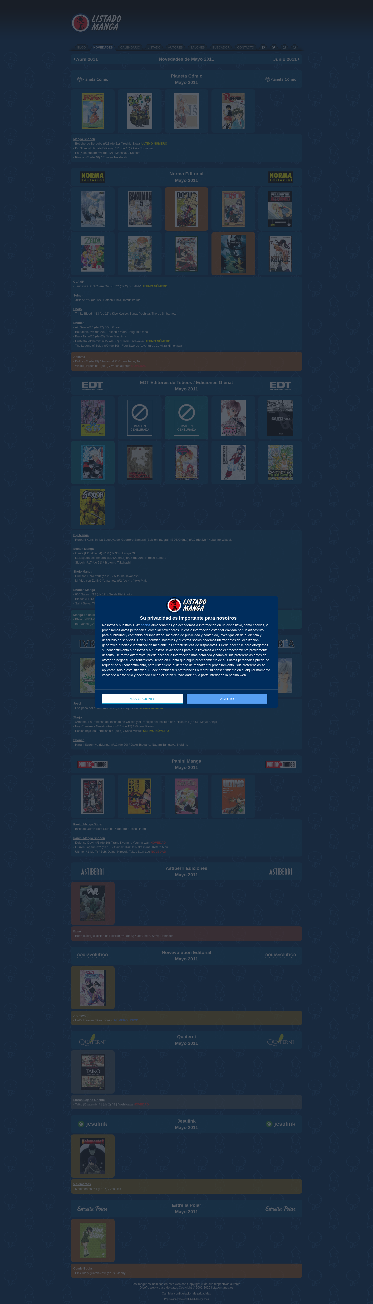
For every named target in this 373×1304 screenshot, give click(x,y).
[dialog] (186, 652)
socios (145, 625)
